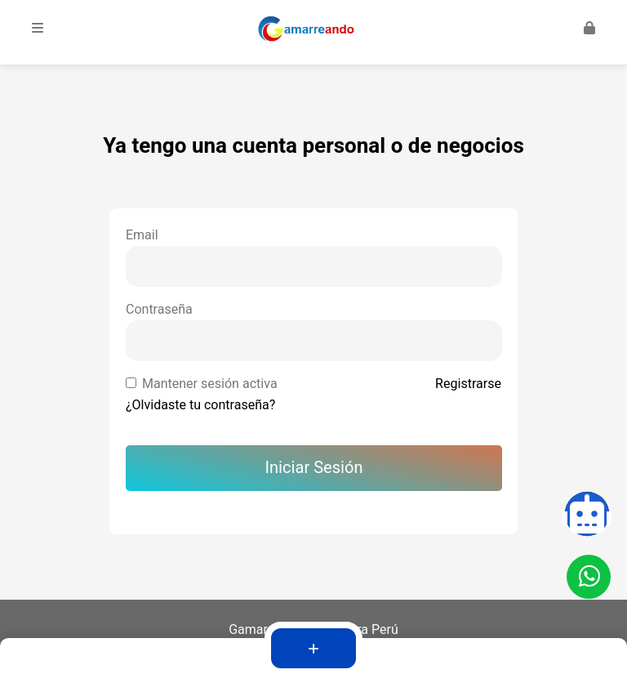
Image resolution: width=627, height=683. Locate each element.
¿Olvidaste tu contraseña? (200, 405)
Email (142, 235)
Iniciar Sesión (314, 468)
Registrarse (468, 384)
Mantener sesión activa (210, 384)
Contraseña (159, 309)
